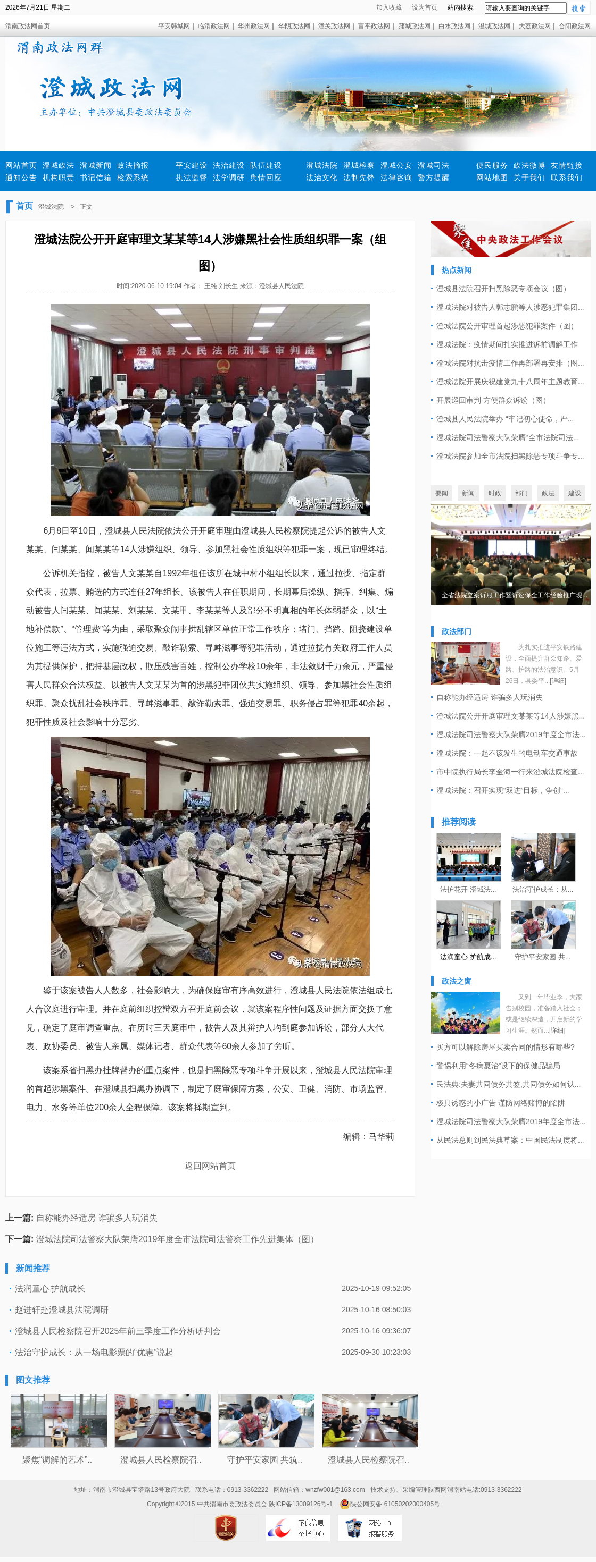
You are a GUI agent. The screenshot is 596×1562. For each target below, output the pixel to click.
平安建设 (192, 165)
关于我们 (529, 177)
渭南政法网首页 (27, 26)
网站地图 (492, 177)
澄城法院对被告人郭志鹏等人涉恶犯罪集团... (510, 307)
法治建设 (229, 165)
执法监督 (192, 177)
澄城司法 (434, 165)
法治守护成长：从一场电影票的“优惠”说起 (94, 1352)
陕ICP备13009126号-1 (301, 1504)
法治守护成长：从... (543, 889)
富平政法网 (374, 26)
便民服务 (492, 165)
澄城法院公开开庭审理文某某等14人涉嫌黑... (510, 716)
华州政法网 (254, 26)
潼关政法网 (334, 26)
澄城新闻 (96, 165)
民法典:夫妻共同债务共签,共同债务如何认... (508, 1084)
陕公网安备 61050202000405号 (390, 1504)
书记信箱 (96, 177)
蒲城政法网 (415, 26)
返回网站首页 (210, 1165)
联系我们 (567, 177)
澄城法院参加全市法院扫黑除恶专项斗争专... (510, 456)
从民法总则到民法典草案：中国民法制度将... (510, 1140)
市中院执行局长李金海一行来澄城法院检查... (510, 771)
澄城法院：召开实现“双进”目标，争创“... (502, 790)
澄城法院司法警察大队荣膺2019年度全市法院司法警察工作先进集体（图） (177, 1239)
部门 (521, 493)
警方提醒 (434, 177)
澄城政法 (58, 165)
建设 (574, 493)
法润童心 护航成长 (50, 1288)
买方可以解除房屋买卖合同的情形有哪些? (505, 1047)
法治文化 (322, 177)
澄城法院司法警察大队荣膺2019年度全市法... (511, 734)
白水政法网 (454, 26)
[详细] (558, 681)
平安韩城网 (174, 26)
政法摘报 (133, 165)
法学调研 (229, 177)
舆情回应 (266, 177)
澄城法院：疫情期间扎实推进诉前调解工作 (507, 344)
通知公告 (21, 177)
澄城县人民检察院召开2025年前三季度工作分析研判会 (118, 1331)
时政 (495, 493)
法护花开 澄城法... (468, 889)
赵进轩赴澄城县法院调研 (62, 1309)
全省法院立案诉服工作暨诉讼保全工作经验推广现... (514, 595)
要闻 (441, 493)
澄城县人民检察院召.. (161, 1459)
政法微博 (529, 165)
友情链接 (567, 165)
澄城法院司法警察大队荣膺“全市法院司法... (507, 437)
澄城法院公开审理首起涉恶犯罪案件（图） (507, 326)
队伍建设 (266, 165)
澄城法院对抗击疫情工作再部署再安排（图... (510, 363)
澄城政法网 (494, 26)
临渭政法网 (214, 26)
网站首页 (21, 165)
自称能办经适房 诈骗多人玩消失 (97, 1217)
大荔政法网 (535, 26)
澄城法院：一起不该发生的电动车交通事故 (507, 753)
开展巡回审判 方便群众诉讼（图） (493, 400)
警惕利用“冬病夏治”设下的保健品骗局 (498, 1065)
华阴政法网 (294, 26)
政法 (548, 493)
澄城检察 (359, 165)
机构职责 (58, 177)
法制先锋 (359, 177)
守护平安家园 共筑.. (264, 1459)
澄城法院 (322, 165)
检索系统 (133, 177)
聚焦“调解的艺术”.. (57, 1459)
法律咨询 (396, 177)
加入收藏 (389, 7)
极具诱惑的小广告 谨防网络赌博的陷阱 (500, 1103)
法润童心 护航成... (468, 957)
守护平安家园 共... (542, 957)
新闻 (468, 493)
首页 (24, 205)
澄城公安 (396, 165)
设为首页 (424, 7)
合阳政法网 (575, 26)
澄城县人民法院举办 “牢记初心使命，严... (505, 419)
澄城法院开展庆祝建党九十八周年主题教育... (510, 381)
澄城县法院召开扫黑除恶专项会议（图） (503, 288)
